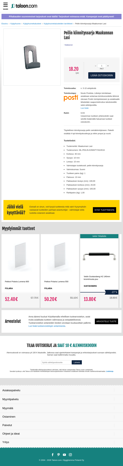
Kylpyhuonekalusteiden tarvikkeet (58, 23)
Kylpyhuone (15, 23)
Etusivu (4, 23)
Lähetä (77, 362)
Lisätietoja (109, 371)
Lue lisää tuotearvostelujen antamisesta (46, 326)
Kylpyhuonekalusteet (32, 23)
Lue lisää (84, 108)
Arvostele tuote (106, 321)
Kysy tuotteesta (104, 210)
